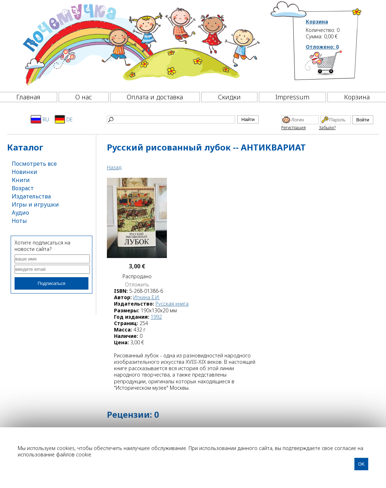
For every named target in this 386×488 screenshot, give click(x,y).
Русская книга (172, 303)
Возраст (23, 188)
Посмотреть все (34, 164)
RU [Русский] (40, 119)
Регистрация (293, 128)
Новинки (24, 172)
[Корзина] (334, 65)
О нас (83, 97)
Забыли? (327, 128)
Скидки (229, 97)
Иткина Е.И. (146, 297)
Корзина (317, 21)
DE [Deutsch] (64, 119)
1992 (156, 316)
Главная (28, 97)
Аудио (20, 212)
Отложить (137, 284)
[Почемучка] (140, 44)
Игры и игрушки (35, 204)
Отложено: (322, 46)
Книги (21, 180)
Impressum (292, 97)
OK (361, 464)
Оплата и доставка (155, 97)
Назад (114, 167)
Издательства (31, 196)
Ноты (19, 221)
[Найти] (171, 119)
